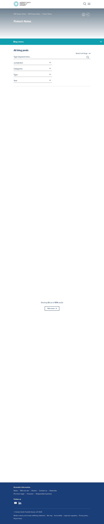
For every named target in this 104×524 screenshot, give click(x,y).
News (16, 490)
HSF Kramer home (20, 14)
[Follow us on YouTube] (15, 503)
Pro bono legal (19, 494)
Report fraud (18, 518)
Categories (18, 68)
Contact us (43, 490)
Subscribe (53, 490)
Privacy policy (83, 515)
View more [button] (51, 308)
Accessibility (58, 515)
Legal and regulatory (70, 515)
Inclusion (30, 494)
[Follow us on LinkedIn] (20, 503)
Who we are (24, 490)
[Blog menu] (52, 42)
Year (15, 80)
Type (16, 74)
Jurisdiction (18, 62)
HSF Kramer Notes (34, 14)
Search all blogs (81, 53)
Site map (49, 515)
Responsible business (44, 494)
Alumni (34, 490)
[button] (85, 4)
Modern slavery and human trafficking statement (29, 515)
